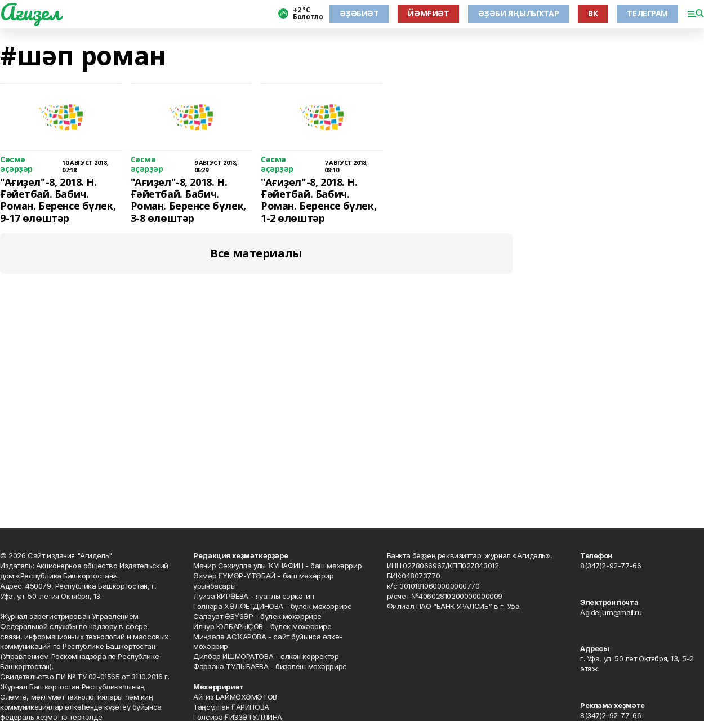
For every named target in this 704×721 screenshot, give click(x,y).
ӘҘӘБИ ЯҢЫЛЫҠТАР (518, 13)
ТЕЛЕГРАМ (647, 13)
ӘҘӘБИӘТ (359, 13)
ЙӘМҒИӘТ (428, 13)
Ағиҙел (30, 12)
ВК (593, 13)
